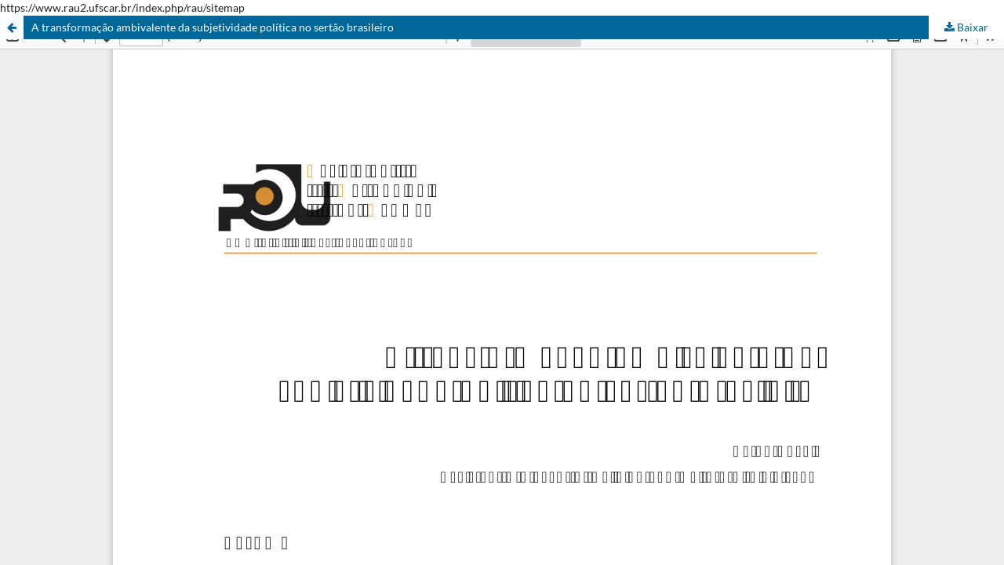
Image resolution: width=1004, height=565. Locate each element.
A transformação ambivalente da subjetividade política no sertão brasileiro (212, 27)
